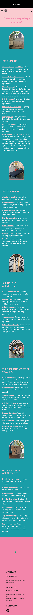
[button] (2, 10)
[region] (16, 4)
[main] (16, 20)
